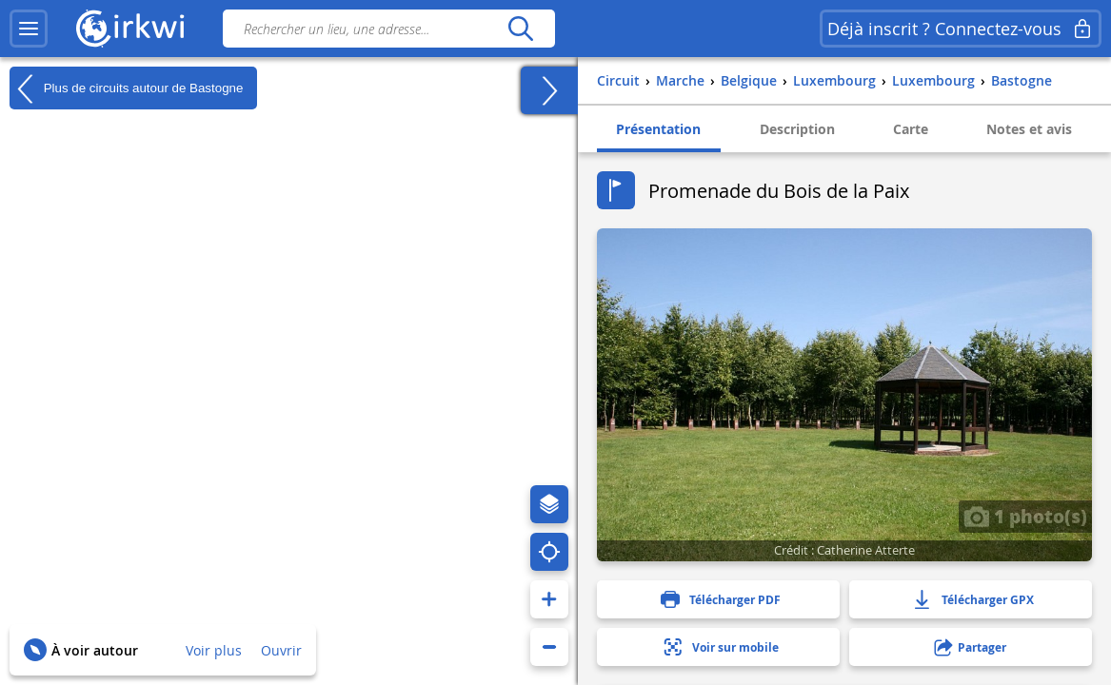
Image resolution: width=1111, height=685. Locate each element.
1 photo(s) (1025, 515)
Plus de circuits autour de (126, 88)
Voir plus (214, 650)
